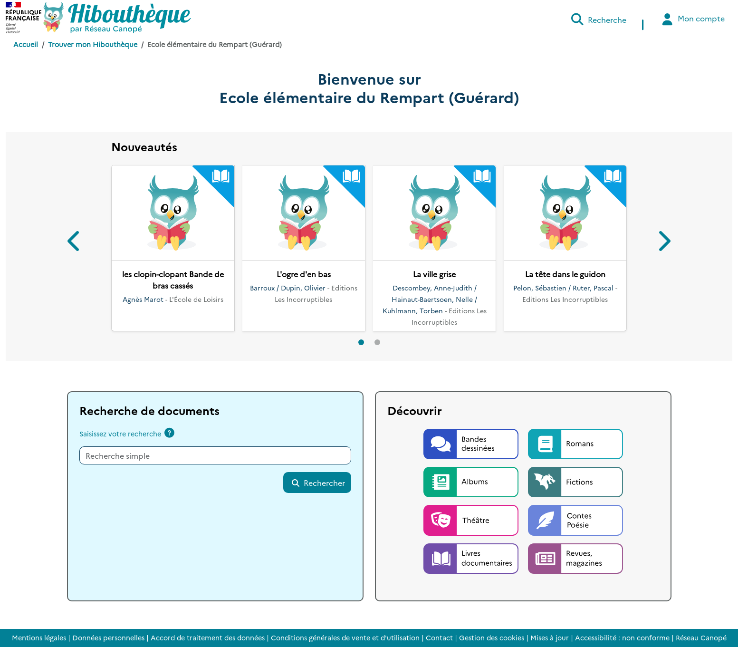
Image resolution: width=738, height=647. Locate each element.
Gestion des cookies (491, 637)
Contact (439, 637)
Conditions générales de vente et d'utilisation (345, 637)
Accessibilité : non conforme (622, 637)
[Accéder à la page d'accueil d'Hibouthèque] (117, 17)
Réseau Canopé (701, 637)
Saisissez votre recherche (120, 433)
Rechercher (318, 482)
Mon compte (692, 19)
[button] (74, 243)
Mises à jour (549, 637)
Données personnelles (108, 637)
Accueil (25, 44)
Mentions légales (39, 637)
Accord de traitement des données (208, 637)
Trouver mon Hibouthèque (92, 44)
